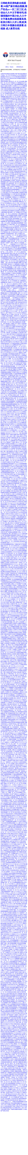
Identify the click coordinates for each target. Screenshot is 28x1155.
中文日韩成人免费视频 (6, 169)
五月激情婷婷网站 (10, 296)
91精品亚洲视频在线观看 (9, 89)
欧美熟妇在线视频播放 (21, 1072)
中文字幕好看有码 (10, 393)
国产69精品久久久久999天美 (13, 312)
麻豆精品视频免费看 (16, 826)
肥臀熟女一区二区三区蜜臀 (18, 337)
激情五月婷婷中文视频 (15, 623)
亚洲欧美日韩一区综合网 (20, 229)
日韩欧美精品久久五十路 (14, 830)
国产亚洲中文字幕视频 (18, 338)
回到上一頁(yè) (9, 67)
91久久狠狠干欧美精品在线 (16, 326)
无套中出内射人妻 (5, 445)
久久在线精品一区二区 (14, 599)
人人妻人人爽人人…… (10, 236)
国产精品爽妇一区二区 (8, 867)
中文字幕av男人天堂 (6, 396)
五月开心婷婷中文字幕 (19, 153)
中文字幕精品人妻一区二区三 (18, 200)
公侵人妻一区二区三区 (20, 314)
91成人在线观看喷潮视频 (13, 616)
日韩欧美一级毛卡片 (20, 387)
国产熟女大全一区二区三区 (12, 681)
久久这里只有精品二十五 (17, 651)
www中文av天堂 (20, 325)
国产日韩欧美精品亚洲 (14, 446)
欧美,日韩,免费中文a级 (11, 302)
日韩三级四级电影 (13, 201)
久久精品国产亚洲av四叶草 (18, 1034)
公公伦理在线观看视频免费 (13, 714)
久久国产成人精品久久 (9, 416)
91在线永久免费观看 (14, 186)
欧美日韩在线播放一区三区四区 (16, 538)
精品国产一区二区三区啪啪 (17, 472)
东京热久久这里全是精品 (20, 762)
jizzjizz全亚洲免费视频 (19, 361)
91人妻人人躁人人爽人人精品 (12, 436)
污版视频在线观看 (9, 107)
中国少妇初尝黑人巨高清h (10, 954)
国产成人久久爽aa (5, 134)
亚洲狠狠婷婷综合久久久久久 (10, 564)
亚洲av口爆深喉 (9, 567)
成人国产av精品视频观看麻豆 (16, 84)
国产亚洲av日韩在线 (16, 672)
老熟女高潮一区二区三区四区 (13, 96)
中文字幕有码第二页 (18, 121)
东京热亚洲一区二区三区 (18, 145)
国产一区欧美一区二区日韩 (15, 1077)
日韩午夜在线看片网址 (16, 491)
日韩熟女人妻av (12, 587)
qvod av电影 (23, 999)
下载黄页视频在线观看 (16, 1109)
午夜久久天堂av (22, 754)
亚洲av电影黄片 (9, 663)
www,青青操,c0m (10, 702)
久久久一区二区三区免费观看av (13, 427)
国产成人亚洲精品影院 (17, 798)
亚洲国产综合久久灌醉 (11, 617)
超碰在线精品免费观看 (20, 1059)
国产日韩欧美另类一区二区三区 (15, 506)
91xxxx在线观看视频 (21, 463)
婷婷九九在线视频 (20, 376)
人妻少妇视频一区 (18, 707)
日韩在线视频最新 (10, 401)
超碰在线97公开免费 (6, 457)
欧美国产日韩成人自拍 (19, 319)
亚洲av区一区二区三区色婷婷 (16, 471)
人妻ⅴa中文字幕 (21, 203)
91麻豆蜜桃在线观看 (14, 850)
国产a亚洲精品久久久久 (15, 1002)
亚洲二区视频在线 (8, 483)
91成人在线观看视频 (19, 867)
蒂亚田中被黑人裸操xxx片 (10, 584)
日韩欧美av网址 (5, 128)
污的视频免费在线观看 (6, 258)
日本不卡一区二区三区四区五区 (11, 545)
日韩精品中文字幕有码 (9, 111)
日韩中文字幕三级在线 (17, 1075)
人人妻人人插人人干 (18, 267)
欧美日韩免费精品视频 (9, 823)
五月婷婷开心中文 (19, 418)
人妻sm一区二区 (13, 1063)
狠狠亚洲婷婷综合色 (11, 386)
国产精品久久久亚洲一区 (11, 836)
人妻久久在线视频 (16, 494)
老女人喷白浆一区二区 (19, 698)
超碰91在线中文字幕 (19, 421)
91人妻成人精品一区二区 (20, 160)
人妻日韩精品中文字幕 (11, 451)
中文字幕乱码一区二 (20, 163)
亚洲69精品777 (10, 923)
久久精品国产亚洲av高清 (11, 303)
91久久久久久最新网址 (15, 606)
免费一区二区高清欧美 (12, 727)
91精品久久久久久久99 (15, 131)
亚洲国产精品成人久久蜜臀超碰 (11, 264)
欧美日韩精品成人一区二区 (11, 710)
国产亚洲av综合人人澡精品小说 (17, 919)
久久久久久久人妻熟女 (16, 352)
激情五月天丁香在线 (8, 818)
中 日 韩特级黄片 (12, 504)
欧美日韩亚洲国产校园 (11, 887)
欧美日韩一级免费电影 (21, 140)
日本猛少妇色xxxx (13, 422)
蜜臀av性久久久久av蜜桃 (20, 920)
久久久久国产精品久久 (18, 757)
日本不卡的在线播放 (7, 647)
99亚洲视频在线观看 (13, 354)
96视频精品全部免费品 (6, 349)
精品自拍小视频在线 (19, 407)
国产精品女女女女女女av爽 (12, 1094)
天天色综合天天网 (21, 157)
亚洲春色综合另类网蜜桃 (20, 127)
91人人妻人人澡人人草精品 (15, 130)
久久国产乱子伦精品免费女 (16, 466)
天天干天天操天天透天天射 (17, 500)
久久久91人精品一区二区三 (19, 133)
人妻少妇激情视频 (11, 943)
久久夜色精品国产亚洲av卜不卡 (15, 239)
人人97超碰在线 (5, 201)
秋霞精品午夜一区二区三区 (13, 191)
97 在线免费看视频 (18, 647)
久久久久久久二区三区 (10, 360)
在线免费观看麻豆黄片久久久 (15, 370)
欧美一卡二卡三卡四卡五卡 (16, 868)
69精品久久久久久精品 (14, 477)
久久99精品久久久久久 (17, 529)
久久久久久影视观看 (6, 756)
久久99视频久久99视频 (10, 847)
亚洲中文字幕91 (17, 217)
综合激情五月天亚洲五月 (19, 297)
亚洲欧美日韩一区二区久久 (7, 159)
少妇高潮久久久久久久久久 (7, 162)
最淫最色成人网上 (6, 533)
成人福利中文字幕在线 (6, 357)
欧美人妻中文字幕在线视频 (19, 456)
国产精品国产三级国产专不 (10, 323)
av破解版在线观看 (18, 635)
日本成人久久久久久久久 (15, 631)
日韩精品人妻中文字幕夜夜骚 (16, 122)
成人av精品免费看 (17, 998)
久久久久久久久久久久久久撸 (12, 209)
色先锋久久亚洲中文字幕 (14, 629)
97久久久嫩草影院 (5, 524)
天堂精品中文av (14, 661)
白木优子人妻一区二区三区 (17, 556)
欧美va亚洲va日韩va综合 (19, 258)
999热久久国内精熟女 (19, 549)
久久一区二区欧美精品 (13, 541)
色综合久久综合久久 (16, 815)
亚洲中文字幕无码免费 (8, 678)
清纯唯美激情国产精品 (6, 253)
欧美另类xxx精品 (20, 177)
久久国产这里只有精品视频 (15, 807)
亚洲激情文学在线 (13, 935)
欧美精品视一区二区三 (16, 571)
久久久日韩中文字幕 (22, 495)
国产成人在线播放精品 (15, 498)
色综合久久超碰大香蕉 (6, 559)
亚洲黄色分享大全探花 (15, 137)
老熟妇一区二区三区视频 (20, 1040)
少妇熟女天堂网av (11, 1104)
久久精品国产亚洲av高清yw (20, 523)
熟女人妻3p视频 (20, 119)
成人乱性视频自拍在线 (6, 227)
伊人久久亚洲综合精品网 (20, 893)
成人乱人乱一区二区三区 (16, 783)
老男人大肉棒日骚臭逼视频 (14, 488)
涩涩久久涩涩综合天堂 (15, 95)
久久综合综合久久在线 (16, 232)
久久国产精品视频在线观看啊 (8, 535)
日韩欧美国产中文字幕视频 (10, 839)
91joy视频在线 (18, 285)
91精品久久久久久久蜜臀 (16, 469)
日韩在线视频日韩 (19, 687)
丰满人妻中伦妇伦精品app (20, 320)
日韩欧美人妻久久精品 (19, 115)
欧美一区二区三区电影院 (11, 280)
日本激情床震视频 (12, 963)
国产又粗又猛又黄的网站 (13, 182)
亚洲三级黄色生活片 (19, 983)
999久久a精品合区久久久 (20, 786)
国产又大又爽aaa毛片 (6, 848)
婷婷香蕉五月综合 (8, 693)
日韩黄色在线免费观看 (8, 772)
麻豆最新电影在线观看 (19, 265)
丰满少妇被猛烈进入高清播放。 (18, 276)
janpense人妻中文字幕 (19, 178)
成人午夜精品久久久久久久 (7, 418)
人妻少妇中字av (17, 92)
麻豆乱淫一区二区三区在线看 (16, 81)
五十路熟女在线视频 (10, 166)
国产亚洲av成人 (17, 1068)
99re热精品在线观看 (21, 658)
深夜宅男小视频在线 (14, 128)
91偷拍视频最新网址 (7, 1057)
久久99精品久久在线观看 (7, 160)
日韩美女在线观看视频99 (16, 287)
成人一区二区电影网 (11, 454)
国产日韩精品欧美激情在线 (18, 171)
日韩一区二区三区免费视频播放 (13, 882)
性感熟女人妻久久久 (12, 600)
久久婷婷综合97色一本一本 (18, 932)
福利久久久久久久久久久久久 (8, 207)
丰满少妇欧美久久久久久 (20, 305)
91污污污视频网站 (9, 687)
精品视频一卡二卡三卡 (16, 366)
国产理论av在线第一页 (16, 116)
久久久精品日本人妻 (22, 183)
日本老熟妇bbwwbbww (10, 203)
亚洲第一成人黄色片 (6, 644)
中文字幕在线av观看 (15, 378)
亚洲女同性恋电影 (16, 804)
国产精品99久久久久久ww (19, 227)
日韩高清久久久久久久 (18, 198)
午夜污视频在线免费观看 (14, 737)
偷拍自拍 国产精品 (15, 98)
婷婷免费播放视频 (11, 495)
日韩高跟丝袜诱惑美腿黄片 (7, 402)
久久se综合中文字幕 (17, 102)
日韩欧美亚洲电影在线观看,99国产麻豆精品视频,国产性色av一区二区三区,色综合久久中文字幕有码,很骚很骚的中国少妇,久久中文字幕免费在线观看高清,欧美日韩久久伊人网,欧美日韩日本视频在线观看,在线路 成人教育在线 (14, 16)
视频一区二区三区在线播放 (15, 792)
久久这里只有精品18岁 (17, 925)
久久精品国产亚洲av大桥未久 (17, 154)
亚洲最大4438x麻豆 (5, 497)
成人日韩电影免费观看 (12, 255)
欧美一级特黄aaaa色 (16, 768)
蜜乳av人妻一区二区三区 (11, 596)
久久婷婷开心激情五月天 (7, 462)
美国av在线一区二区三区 (19, 395)
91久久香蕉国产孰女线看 (14, 448)
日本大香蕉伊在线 (16, 165)
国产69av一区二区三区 (6, 1051)
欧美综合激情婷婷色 (14, 410)
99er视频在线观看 (7, 574)
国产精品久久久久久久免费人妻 (18, 317)
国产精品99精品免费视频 (13, 777)
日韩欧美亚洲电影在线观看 (7, 989)
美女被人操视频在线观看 (19, 270)
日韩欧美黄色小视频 (18, 1024)
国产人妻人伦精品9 (15, 363)
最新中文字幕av (21, 809)
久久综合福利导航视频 (10, 745)
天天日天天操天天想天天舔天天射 (17, 515)
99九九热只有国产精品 (6, 602)
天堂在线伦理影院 (5, 465)
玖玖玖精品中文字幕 (7, 1024)
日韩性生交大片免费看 (16, 520)
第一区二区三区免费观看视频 (17, 524)
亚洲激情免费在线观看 (15, 640)
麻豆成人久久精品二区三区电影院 (13, 780)
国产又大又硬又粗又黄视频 (7, 1010)
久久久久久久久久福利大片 (16, 136)
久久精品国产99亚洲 (16, 509)
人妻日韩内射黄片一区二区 (13, 859)
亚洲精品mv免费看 (8, 217)
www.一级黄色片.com (14, 288)
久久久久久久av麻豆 (6, 509)
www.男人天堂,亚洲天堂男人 (16, 568)
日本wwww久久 (10, 226)
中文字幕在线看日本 (10, 139)
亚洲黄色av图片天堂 (22, 847)
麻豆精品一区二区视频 (14, 212)
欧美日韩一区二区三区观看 (15, 553)
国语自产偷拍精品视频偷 (11, 588)
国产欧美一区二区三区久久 (15, 428)
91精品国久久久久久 (15, 244)
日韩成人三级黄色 (17, 585)
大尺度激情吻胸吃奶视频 (19, 373)
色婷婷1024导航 (22, 689)
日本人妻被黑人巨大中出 (8, 387)
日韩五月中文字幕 (12, 256)
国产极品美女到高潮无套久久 (8, 670)
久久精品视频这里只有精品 (15, 961)
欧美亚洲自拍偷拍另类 (9, 582)
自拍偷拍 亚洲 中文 (21, 695)
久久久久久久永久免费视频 (19, 277)
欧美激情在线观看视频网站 (13, 189)
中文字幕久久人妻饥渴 (14, 884)
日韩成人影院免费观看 (19, 801)
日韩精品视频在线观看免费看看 (9, 404)
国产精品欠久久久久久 (9, 311)
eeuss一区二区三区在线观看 (13, 778)
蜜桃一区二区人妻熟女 (9, 119)
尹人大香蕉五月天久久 (14, 664)
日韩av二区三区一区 (18, 1089)
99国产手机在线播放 (10, 238)
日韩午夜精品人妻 (21, 460)
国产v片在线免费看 (16, 364)
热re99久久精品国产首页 (19, 993)
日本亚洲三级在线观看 (13, 218)
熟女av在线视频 (23, 206)
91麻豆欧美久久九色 (8, 978)
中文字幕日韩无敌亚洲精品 (16, 142)
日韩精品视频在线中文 (10, 220)
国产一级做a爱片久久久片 (10, 716)
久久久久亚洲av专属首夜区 (7, 1074)
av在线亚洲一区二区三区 (14, 806)
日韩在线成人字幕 (12, 754)
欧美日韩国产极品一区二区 (15, 858)
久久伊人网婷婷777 (7, 442)
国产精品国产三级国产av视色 (14, 1014)
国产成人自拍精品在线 (9, 713)
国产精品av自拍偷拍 (17, 734)
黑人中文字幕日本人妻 (13, 247)
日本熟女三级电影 (19, 772)
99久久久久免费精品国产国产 (14, 344)
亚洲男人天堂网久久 (13, 86)
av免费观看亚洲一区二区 (16, 797)
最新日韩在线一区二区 (12, 399)
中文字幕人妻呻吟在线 (21, 643)
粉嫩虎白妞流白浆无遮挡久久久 (9, 424)
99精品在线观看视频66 (20, 964)
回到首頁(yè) (19, 67)
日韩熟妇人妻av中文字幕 (19, 728)
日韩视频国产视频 (10, 405)
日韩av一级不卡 (7, 145)
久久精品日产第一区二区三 (16, 603)
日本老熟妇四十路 (7, 102)
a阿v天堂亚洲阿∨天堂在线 (12, 917)
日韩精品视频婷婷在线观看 (7, 1011)
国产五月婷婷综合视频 (9, 480)
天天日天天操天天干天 (9, 168)
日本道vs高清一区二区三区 (19, 1081)
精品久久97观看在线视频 (7, 229)
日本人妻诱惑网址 (13, 692)
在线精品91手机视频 (11, 809)
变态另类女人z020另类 (20, 812)
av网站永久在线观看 (19, 242)
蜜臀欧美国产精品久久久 (14, 791)
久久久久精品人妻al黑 (6, 306)
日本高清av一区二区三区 (12, 235)
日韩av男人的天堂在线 (18, 253)
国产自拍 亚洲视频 (5, 491)
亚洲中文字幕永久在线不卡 (14, 510)
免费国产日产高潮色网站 (7, 746)
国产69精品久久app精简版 (18, 794)
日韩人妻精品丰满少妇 (12, 1019)
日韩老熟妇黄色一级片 (11, 233)
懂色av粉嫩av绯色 (17, 294)
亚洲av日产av (5, 317)
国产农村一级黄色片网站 (8, 376)
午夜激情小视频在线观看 (13, 628)
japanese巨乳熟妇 (12, 580)
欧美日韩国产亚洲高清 (11, 1030)
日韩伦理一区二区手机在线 (19, 704)
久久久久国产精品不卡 (15, 775)
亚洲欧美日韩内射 (12, 897)
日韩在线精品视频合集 (16, 1103)
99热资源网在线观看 (6, 925)
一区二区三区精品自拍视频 (7, 285)
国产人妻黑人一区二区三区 (9, 460)
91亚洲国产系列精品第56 (15, 172)
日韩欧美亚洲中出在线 (9, 634)
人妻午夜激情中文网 (20, 111)
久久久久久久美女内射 (20, 721)
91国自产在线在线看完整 (7, 707)
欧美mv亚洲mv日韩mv (18, 230)
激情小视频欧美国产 (7, 153)
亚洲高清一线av (13, 104)
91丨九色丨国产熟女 (7, 395)
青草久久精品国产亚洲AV (15, 351)
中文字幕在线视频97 (12, 392)
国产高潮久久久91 (10, 282)
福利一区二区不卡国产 (17, 789)
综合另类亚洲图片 (19, 1074)
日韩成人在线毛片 (11, 419)
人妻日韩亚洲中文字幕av (13, 308)
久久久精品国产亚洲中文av (10, 771)
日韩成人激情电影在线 (21, 696)
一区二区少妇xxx (22, 600)
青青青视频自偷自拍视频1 (18, 396)
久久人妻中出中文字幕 (21, 823)
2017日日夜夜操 (18, 107)
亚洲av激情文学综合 (12, 833)
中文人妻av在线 (6, 369)
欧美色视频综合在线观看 (7, 698)
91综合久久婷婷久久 (18, 785)
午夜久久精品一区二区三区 (15, 1054)
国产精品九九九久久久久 (15, 279)
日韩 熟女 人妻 (22, 987)
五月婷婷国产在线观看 (9, 643)
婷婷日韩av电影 (19, 1042)
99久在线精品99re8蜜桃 (10, 157)
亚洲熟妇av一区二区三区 (15, 274)
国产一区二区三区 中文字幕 (18, 389)
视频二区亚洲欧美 (9, 591)
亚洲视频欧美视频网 (20, 634)
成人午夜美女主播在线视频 (17, 730)
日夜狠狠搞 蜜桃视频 (11, 291)
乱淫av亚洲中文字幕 (19, 268)
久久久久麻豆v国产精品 (9, 334)
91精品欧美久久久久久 (12, 817)
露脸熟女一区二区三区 (19, 1057)
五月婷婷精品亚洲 (13, 870)
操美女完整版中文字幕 (6, 230)
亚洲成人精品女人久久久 (20, 748)
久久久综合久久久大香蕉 (20, 891)
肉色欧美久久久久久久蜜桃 (16, 93)
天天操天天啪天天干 (16, 372)
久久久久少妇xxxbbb (13, 547)
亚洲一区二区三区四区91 (15, 530)
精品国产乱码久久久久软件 (11, 309)
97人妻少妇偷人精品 (12, 521)
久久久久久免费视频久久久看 (18, 1048)
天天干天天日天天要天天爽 (16, 832)
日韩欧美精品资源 (5, 722)
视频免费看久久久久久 (14, 328)
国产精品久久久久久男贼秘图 (12, 958)
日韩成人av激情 (16, 638)
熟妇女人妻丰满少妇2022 (12, 110)
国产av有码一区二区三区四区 (8, 966)
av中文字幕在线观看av (14, 475)
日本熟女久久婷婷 (8, 801)
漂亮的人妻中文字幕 (8, 855)
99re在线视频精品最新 (16, 445)
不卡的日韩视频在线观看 (11, 215)
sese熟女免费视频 (5, 730)
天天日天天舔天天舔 (18, 552)
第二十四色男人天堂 (15, 539)
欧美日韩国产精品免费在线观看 (10, 206)
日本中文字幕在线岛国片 (7, 813)
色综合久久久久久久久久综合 (15, 614)
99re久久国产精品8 (13, 355)
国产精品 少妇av (9, 265)
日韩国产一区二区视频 (16, 108)
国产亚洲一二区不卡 (6, 740)
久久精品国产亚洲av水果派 (11, 453)
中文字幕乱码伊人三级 (18, 1107)
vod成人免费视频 (15, 299)
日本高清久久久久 (6, 1080)
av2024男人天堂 (15, 951)
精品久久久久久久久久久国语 (17, 570)
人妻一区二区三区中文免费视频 (14, 619)
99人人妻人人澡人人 (7, 361)
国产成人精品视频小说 (16, 379)
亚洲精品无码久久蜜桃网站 (9, 842)
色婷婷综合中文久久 (20, 162)
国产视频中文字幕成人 (16, 369)
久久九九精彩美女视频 (16, 195)
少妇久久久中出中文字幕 (13, 1013)
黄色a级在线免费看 (18, 567)
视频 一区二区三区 (13, 358)
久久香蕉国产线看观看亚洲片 (19, 489)
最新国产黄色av (17, 1005)
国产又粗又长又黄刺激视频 (10, 482)
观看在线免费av (5, 81)
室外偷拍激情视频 (7, 728)
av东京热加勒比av (13, 259)
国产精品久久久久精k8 (14, 1092)
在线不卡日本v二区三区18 (13, 413)
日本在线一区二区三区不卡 (17, 134)
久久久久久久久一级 (15, 156)
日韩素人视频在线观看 (19, 271)
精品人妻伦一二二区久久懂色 (13, 838)
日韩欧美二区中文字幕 (15, 736)
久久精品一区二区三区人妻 (17, 1025)
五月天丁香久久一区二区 (16, 731)
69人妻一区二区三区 (14, 450)
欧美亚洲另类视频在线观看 (17, 722)
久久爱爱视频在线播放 (12, 632)
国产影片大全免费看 (11, 861)
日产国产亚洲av (6, 536)
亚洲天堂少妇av (5, 279)
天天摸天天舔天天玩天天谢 (7, 964)
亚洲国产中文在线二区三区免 (8, 705)
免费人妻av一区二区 (12, 188)
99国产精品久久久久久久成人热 (18, 558)
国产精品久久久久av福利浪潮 (19, 533)
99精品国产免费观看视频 (20, 226)
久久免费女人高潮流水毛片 (20, 949)
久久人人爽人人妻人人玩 (7, 635)
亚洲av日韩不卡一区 (19, 844)
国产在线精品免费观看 (11, 532)
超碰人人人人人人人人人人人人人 (15, 542)
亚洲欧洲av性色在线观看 (11, 486)
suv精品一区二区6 (16, 431)
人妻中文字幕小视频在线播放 (16, 660)
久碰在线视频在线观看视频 (15, 873)
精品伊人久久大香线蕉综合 (14, 683)
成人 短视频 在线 (22, 963)
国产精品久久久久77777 (20, 462)
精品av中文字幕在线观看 (7, 115)
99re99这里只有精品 (12, 769)
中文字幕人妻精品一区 (17, 879)
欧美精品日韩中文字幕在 (15, 781)
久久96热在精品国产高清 (8, 1106)
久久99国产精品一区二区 (13, 224)
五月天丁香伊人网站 (12, 415)
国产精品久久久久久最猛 (7, 421)
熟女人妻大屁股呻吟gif (8, 249)
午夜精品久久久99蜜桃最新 (17, 185)
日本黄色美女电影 (11, 992)
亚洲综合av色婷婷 (11, 654)
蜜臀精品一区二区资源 (10, 125)
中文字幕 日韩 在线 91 (21, 416)
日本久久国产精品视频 (17, 383)
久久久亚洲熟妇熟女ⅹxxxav (14, 430)
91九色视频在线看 (17, 349)
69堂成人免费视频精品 (11, 300)
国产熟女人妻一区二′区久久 (13, 384)
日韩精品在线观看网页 (6, 552)
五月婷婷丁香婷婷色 (11, 437)
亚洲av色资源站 (18, 146)
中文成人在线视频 (10, 1004)
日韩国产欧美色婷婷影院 (11, 1007)
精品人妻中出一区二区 (18, 442)
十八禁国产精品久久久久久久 (16, 742)
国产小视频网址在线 (10, 1072)
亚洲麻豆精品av (12, 150)
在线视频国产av (18, 605)
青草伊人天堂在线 (22, 250)
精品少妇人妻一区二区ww (10, 666)
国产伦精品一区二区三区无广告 (14, 902)
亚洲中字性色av (22, 256)
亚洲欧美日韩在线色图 (20, 159)
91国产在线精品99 (13, 143)
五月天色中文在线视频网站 (7, 1042)
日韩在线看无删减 (13, 987)
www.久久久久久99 (10, 329)
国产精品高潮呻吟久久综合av (10, 669)
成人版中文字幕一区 (8, 305)
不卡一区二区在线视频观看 (11, 940)
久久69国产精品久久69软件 (10, 250)
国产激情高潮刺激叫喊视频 (13, 221)
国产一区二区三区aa (15, 655)
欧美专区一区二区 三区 (20, 113)
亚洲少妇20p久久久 (11, 657)
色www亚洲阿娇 (22, 355)
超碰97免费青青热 (18, 824)
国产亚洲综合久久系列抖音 (16, 501)
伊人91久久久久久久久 (12, 905)
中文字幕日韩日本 (13, 174)
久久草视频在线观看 (7, 101)
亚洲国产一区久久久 (11, 871)
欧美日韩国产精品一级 (8, 983)
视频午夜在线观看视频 (9, 140)
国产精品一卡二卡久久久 (16, 620)
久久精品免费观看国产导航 (18, 774)
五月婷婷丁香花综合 (15, 180)
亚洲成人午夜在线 (6, 704)
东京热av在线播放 (17, 306)
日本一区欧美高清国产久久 (11, 667)
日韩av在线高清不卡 (20, 763)
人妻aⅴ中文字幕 (18, 855)
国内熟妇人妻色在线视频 (13, 87)
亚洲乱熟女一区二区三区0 (17, 148)
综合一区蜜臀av (13, 649)
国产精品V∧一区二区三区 (18, 346)
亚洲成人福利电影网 (21, 810)
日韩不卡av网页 (22, 284)
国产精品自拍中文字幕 (15, 926)
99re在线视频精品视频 (19, 335)
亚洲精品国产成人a (18, 483)
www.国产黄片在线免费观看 (12, 970)
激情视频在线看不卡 (10, 1039)
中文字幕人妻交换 (21, 419)
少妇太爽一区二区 (9, 549)
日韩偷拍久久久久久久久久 (15, 699)
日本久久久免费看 (6, 757)
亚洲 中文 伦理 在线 (13, 1078)
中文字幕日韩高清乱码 (21, 331)
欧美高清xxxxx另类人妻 (8, 675)
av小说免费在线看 (9, 127)
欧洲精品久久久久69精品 (17, 390)
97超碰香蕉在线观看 (10, 325)
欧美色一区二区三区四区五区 (16, 753)
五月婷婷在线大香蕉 (20, 334)
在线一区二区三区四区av (16, 408)
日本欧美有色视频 (20, 296)
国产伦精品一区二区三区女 (9, 612)
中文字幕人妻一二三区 (15, 485)
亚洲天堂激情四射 (10, 975)
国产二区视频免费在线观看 (9, 821)
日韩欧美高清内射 (6, 1107)
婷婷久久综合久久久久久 (13, 561)
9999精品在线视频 (18, 527)
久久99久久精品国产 (7, 976)
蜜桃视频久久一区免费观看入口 (17, 175)
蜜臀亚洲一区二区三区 (11, 676)
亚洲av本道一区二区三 (8, 908)
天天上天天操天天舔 (12, 99)
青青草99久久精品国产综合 (17, 637)
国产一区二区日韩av (13, 565)
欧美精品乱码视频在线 (12, 941)
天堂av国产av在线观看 (18, 622)
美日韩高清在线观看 (11, 367)
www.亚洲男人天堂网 (12, 689)
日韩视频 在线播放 (5, 185)
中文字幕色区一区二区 (21, 168)
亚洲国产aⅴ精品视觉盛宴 (18, 517)
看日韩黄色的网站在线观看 (10, 916)
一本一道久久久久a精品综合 (10, 284)
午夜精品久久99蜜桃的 (16, 83)
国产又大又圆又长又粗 (9, 331)
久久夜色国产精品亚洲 (8, 90)
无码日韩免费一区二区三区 (7, 812)
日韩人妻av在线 (9, 523)
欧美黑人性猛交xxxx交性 (7, 893)
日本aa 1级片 (12, 646)
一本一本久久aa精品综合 (11, 213)
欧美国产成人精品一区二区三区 (14, 938)
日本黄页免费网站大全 (19, 693)
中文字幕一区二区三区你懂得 (12, 425)
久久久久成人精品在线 (6, 92)
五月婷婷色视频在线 (14, 957)
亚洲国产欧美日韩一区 (18, 169)
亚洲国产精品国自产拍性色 (10, 1065)
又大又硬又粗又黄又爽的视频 (17, 194)
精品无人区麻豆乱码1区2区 (14, 1091)
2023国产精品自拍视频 (20, 402)
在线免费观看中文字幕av (15, 492)
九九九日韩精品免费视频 (20, 550)
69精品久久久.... (13, 1086)
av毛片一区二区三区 (10, 261)
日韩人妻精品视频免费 (14, 245)
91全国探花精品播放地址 (9, 105)
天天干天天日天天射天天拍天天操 (9, 922)
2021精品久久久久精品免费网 (8, 679)
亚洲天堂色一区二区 (6, 322)
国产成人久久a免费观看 (9, 440)
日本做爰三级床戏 (17, 663)
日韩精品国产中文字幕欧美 (7, 721)
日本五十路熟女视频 (7, 151)
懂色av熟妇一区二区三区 (19, 574)
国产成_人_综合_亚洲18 (7, 252)
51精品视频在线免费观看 (16, 223)
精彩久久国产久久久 (13, 1028)
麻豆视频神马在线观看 (14, 210)
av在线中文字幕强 (21, 745)
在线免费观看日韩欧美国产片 (8, 463)
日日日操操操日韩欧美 (20, 90)
